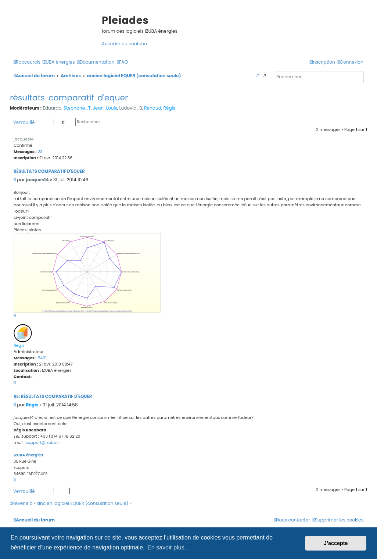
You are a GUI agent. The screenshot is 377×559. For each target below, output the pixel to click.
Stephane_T (77, 108)
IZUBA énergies (28, 455)
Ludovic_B (130, 108)
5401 (41, 358)
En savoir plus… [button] (168, 547)
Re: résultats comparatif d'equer (53, 396)
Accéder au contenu (124, 43)
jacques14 (23, 139)
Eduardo (52, 108)
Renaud (152, 108)
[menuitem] (58, 62)
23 (39, 151)
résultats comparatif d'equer (69, 97)
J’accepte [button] (336, 543)
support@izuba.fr (43, 442)
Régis (169, 108)
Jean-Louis (105, 108)
